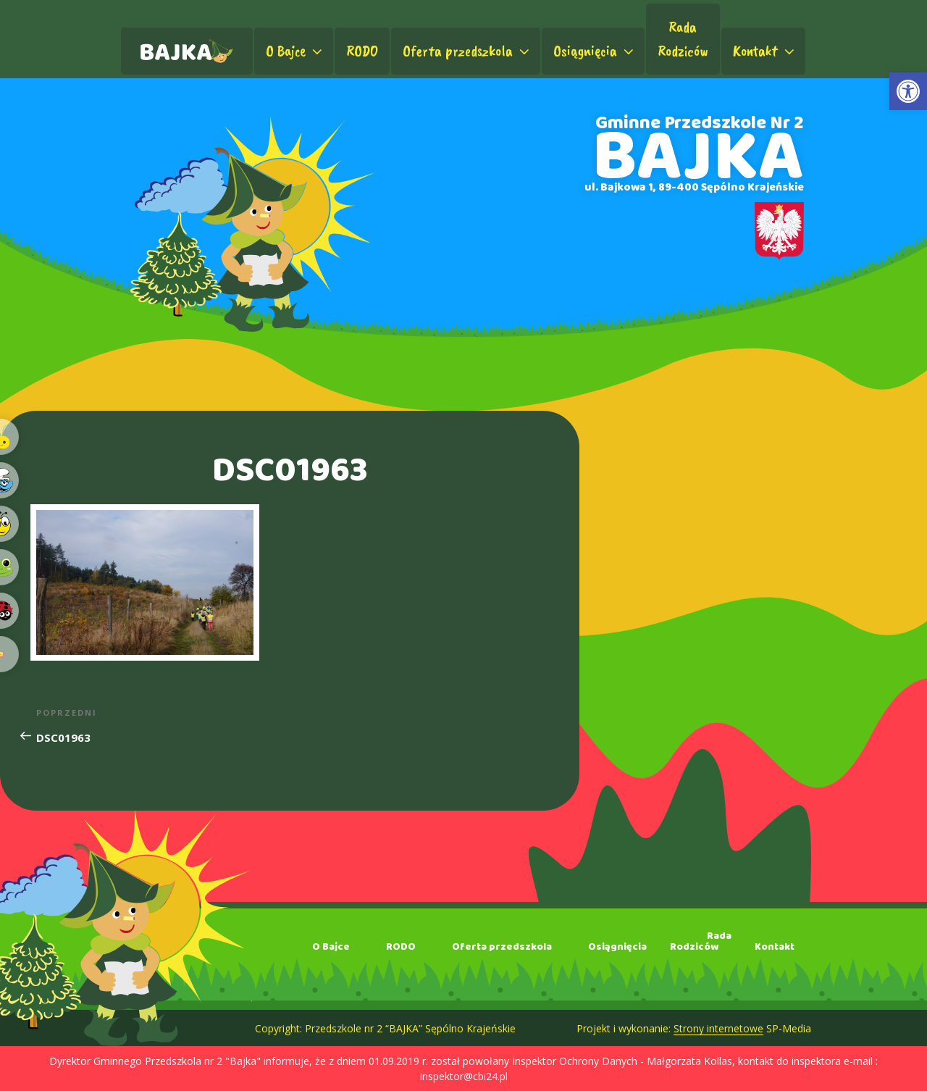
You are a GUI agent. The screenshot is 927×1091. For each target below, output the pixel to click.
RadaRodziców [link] (683, 39)
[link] (908, 91)
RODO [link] (362, 51)
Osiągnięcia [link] (595, 51)
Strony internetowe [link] (718, 1028)
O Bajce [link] (295, 51)
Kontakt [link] (765, 51)
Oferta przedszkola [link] (467, 51)
